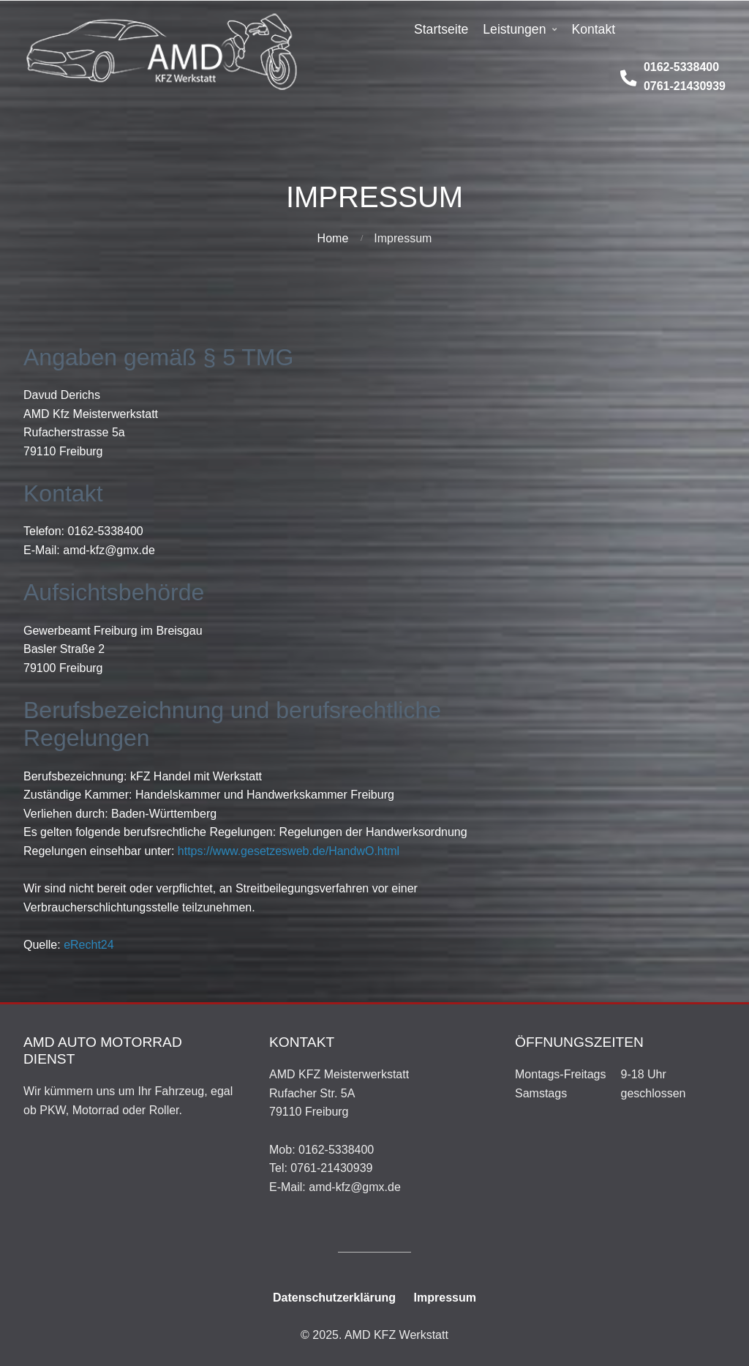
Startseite (441, 29)
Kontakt (593, 29)
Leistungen (514, 29)
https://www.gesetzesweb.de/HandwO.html (288, 851)
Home (333, 238)
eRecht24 (89, 944)
